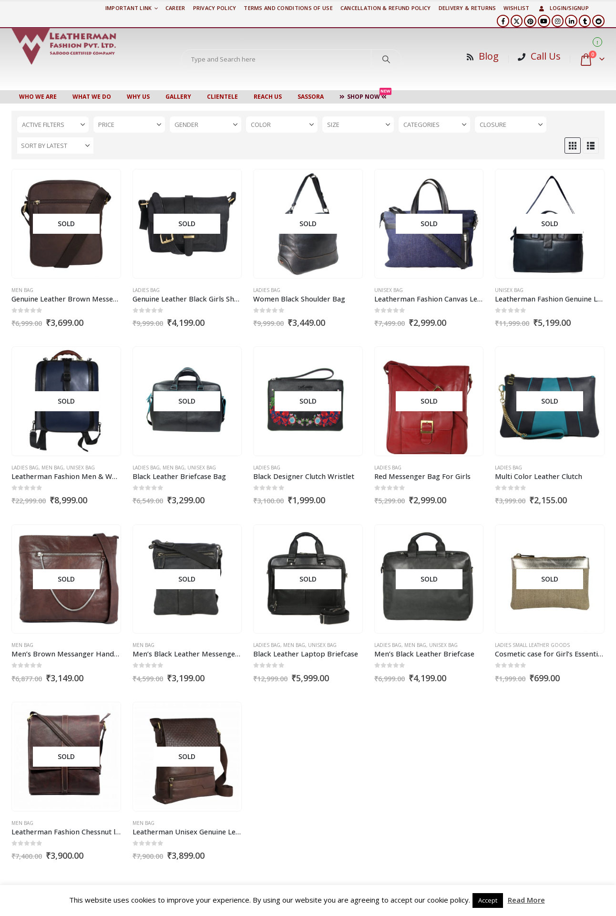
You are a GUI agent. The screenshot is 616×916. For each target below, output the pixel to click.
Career (175, 7)
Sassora (311, 97)
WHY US (138, 97)
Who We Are (38, 97)
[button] (573, 145)
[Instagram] (558, 21)
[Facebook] (503, 21)
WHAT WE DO (91, 97)
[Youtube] (544, 21)
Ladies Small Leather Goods (532, 645)
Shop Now (365, 95)
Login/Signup (563, 7)
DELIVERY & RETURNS (467, 7)
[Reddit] (598, 21)
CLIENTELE (222, 97)
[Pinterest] (530, 21)
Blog (489, 56)
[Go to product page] (66, 224)
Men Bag (22, 290)
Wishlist (516, 7)
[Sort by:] (55, 145)
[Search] (386, 59)
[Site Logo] (63, 46)
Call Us (546, 56)
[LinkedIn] (571, 21)
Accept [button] (487, 900)
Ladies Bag (146, 290)
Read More (526, 900)
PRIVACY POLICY (214, 7)
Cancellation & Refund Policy (385, 7)
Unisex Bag (388, 290)
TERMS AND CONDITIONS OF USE (288, 7)
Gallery (178, 97)
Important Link (128, 7)
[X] (517, 21)
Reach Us (268, 97)
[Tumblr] (585, 21)
